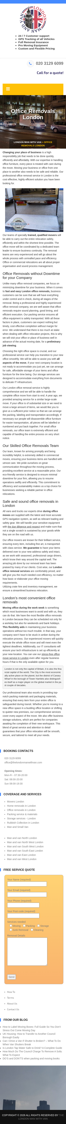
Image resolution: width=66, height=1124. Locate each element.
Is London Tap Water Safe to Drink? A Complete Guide (32, 1048)
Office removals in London (21, 810)
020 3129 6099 (45, 63)
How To (11, 991)
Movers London (15, 801)
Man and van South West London (25, 846)
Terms (10, 997)
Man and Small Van (17, 827)
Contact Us (13, 1009)
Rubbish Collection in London (23, 822)
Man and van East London (21, 855)
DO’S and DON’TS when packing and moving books (31, 1058)
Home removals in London (21, 805)
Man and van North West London (25, 842)
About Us (12, 1003)
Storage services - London (21, 818)
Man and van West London (21, 859)
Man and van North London (22, 838)
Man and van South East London (25, 850)
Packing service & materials (22, 814)
